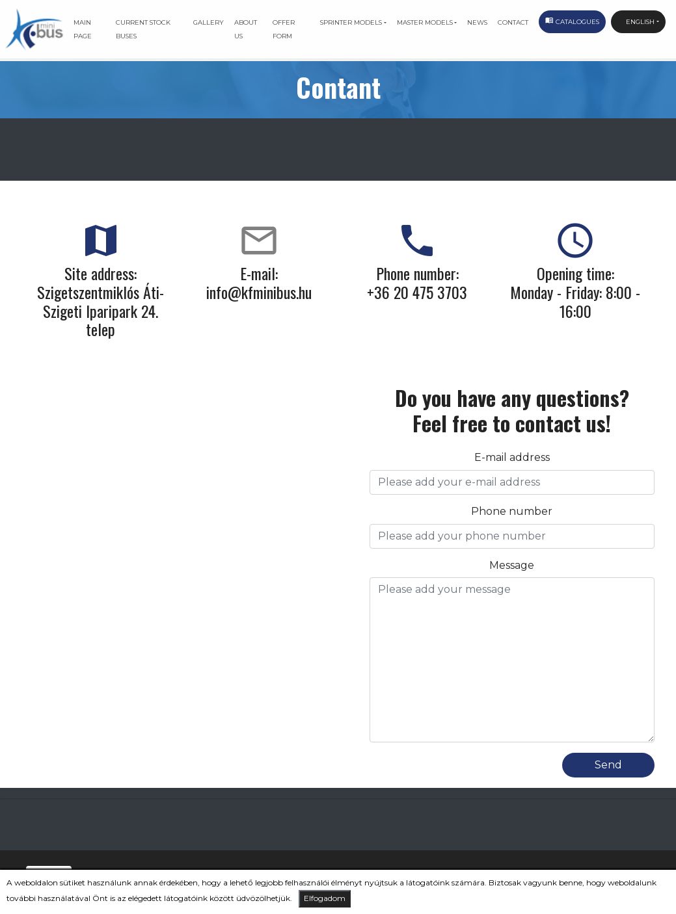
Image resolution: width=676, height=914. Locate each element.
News (477, 22)
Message (511, 565)
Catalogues (572, 23)
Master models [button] (425, 22)
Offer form (284, 29)
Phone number (511, 511)
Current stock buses (143, 29)
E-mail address (512, 457)
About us (245, 29)
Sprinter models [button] (351, 22)
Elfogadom (324, 898)
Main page (83, 29)
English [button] (636, 22)
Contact (513, 22)
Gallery (208, 22)
